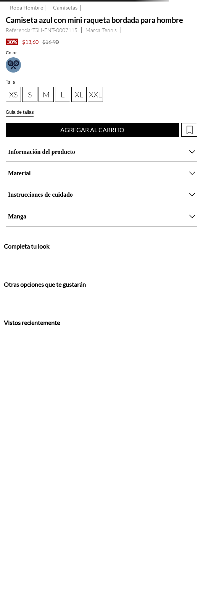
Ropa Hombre (26, 8)
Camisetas (65, 8)
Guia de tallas (20, 112)
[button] (13, 65)
